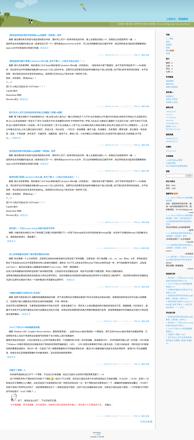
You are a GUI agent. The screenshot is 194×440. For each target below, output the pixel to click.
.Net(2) (169, 111)
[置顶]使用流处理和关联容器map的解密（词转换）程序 (35, 35)
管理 (168, 53)
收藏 (147, 55)
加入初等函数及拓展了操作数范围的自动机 (29, 254)
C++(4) (169, 117)
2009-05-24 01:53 (110, 248)
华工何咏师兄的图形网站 (177, 166)
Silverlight (170, 123)
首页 (168, 42)
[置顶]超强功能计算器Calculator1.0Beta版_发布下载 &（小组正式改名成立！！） (47, 61)
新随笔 (169, 44)
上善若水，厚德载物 (177, 19)
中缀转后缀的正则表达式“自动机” (25, 293)
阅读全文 (44, 48)
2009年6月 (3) (172, 138)
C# (167, 114)
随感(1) (169, 126)
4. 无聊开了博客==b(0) (175, 334)
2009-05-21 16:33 (110, 364)
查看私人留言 (172, 102)
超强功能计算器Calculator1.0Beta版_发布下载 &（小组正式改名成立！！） (44, 177)
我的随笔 (170, 81)
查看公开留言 (172, 99)
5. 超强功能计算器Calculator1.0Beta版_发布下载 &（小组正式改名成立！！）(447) (179, 304)
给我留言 (170, 96)
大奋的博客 (171, 163)
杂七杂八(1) (171, 129)
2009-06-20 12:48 (111, 106)
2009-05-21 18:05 (110, 321)
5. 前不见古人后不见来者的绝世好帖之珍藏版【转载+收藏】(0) (179, 340)
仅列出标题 (146, 421)
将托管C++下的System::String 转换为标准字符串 (32, 228)
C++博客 (169, 39)
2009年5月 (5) (172, 141)
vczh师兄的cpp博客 (174, 160)
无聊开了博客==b (17, 370)
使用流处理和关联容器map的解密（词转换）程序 (32, 151)
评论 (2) (137, 55)
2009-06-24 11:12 (111, 55)
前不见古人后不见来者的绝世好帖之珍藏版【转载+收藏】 (36, 112)
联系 (168, 48)
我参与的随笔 (172, 87)
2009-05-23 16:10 (111, 287)
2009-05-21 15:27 (111, 416)
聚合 (168, 50)
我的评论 (170, 84)
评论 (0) (137, 106)
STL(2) (169, 151)
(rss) (174, 111)
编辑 (143, 55)
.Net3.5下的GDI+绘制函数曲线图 (24, 327)
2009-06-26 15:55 (111, 145)
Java (167, 120)
